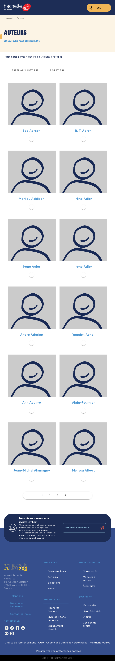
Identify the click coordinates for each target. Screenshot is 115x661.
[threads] (12, 633)
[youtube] (6, 633)
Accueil (9, 18)
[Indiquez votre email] (80, 527)
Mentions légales (100, 642)
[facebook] (17, 628)
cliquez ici (39, 538)
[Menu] (99, 8)
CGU (41, 642)
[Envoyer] (102, 528)
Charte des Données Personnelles (66, 642)
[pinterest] (23, 628)
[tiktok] (12, 628)
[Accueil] (17, 7)
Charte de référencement (20, 642)
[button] (27, 70)
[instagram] (6, 628)
